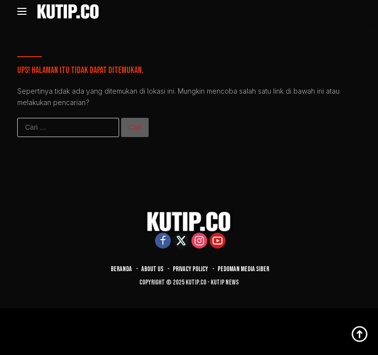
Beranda (121, 269)
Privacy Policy (190, 269)
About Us (152, 269)
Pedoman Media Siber (243, 269)
